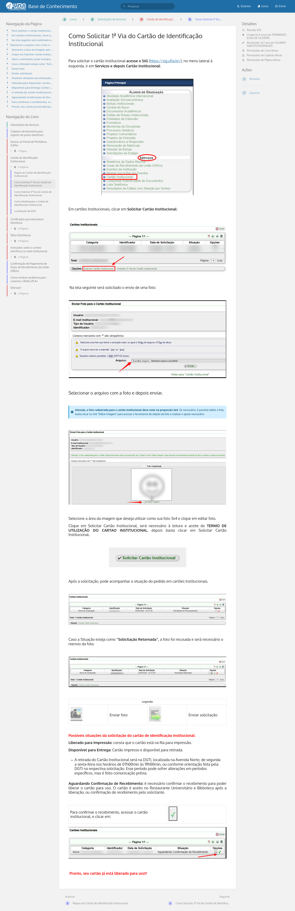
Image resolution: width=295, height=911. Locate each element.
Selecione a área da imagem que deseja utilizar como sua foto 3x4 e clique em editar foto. (32, 49)
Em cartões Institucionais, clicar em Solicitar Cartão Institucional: (32, 35)
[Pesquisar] (124, 6)
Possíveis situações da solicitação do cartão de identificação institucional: (32, 78)
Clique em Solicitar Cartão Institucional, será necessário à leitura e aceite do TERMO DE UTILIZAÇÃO (32, 54)
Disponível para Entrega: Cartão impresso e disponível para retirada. (32, 87)
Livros (263, 6)
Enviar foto (18, 68)
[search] (147, 6)
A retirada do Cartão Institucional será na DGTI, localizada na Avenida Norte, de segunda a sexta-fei (32, 92)
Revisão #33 (251, 30)
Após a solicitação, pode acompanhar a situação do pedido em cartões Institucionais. (32, 59)
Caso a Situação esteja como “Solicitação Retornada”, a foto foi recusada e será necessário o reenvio (32, 63)
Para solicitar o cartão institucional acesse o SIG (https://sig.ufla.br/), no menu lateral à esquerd (32, 30)
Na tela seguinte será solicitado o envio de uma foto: (32, 40)
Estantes (244, 6)
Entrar (280, 6)
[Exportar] (265, 92)
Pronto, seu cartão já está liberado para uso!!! (32, 106)
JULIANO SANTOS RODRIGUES (266, 44)
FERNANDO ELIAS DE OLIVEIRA (266, 36)
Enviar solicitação (22, 73)
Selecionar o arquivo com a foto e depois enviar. (31, 44)
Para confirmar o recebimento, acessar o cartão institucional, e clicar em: (32, 101)
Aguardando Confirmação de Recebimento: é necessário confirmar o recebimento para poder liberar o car (32, 97)
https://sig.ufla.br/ (165, 60)
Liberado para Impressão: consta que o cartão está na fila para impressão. (32, 82)
